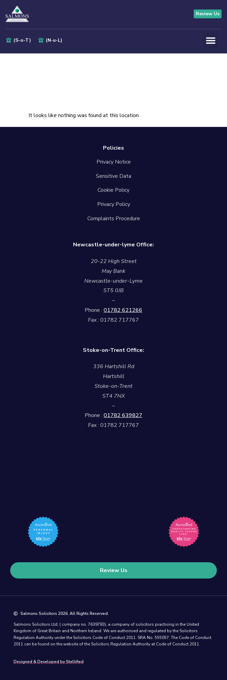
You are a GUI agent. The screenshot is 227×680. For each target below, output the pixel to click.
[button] (210, 40)
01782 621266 (123, 310)
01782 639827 (123, 415)
